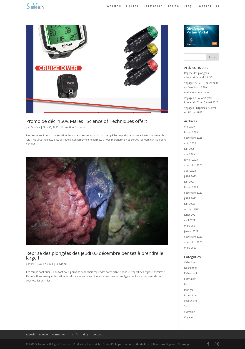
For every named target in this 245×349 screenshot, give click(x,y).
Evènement (190, 273)
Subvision (80, 127)
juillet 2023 (190, 176)
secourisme (191, 300)
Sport (187, 306)
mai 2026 (189, 126)
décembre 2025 (193, 137)
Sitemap (183, 344)
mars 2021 (190, 225)
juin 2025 (189, 148)
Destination (191, 268)
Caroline (35, 127)
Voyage (188, 317)
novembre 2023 (193, 165)
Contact (204, 6)
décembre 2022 (193, 192)
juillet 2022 (190, 198)
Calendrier (190, 262)
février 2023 (191, 187)
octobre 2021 (192, 209)
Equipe (132, 6)
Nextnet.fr (93, 344)
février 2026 (191, 132)
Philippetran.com (122, 344)
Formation (153, 6)
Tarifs (173, 6)
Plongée (189, 289)
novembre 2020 (193, 242)
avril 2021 (189, 220)
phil (32, 264)
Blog (188, 6)
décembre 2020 (193, 236)
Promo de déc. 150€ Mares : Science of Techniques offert (86, 121)
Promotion (67, 127)
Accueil (114, 6)
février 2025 (191, 159)
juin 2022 (189, 203)
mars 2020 (190, 247)
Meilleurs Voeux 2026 (196, 92)
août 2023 (190, 170)
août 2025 (190, 143)
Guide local (143, 344)
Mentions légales (164, 344)
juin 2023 (189, 181)
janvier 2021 (191, 231)
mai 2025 (189, 154)
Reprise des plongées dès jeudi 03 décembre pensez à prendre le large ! (94, 255)
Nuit (186, 284)
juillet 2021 (190, 214)
